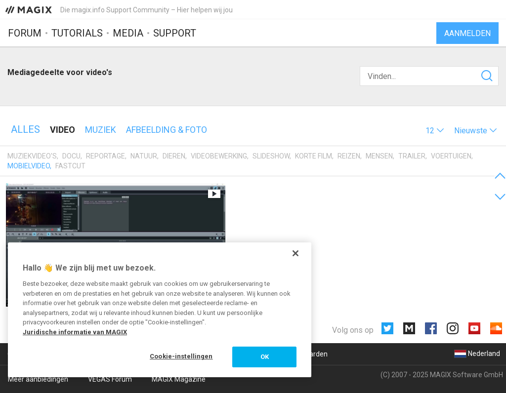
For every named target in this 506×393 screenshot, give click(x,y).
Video (62, 129)
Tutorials (77, 33)
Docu (71, 156)
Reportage (105, 156)
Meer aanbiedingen (38, 379)
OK (264, 356)
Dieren (174, 156)
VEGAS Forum (110, 379)
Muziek (100, 129)
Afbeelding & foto (166, 129)
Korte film (313, 156)
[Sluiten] (295, 253)
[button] (435, 130)
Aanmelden (467, 33)
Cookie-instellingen (181, 356)
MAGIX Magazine (179, 379)
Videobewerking (219, 156)
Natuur (143, 156)
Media (128, 33)
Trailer (411, 156)
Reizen (348, 156)
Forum (25, 33)
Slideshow (271, 156)
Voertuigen (451, 156)
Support (174, 33)
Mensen (379, 156)
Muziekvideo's (32, 156)
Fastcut (70, 166)
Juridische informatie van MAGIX (75, 332)
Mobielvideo (28, 166)
